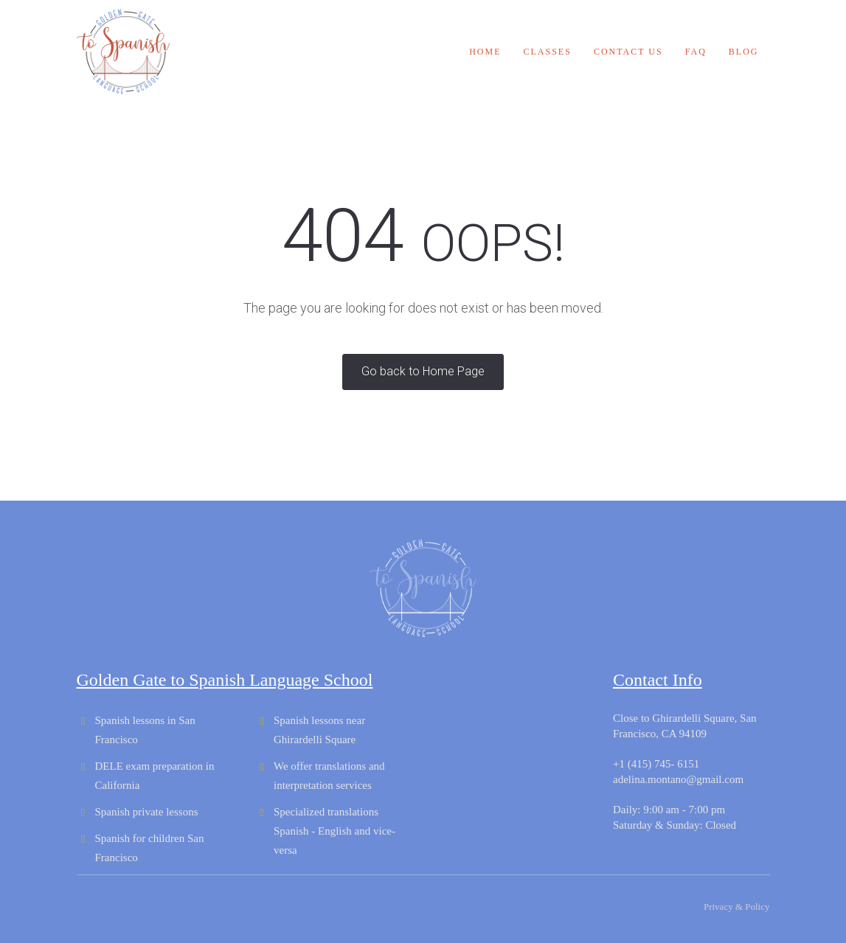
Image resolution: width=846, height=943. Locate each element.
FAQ (696, 51)
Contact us (628, 51)
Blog (744, 51)
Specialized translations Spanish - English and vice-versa (334, 831)
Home (485, 51)
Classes (548, 51)
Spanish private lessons (146, 812)
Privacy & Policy (737, 906)
